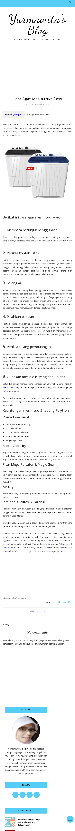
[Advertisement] (37, 68)
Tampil (17, 114)
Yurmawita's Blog (37, 24)
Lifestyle (40, 611)
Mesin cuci (8, 387)
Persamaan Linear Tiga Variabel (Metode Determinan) (29, 822)
